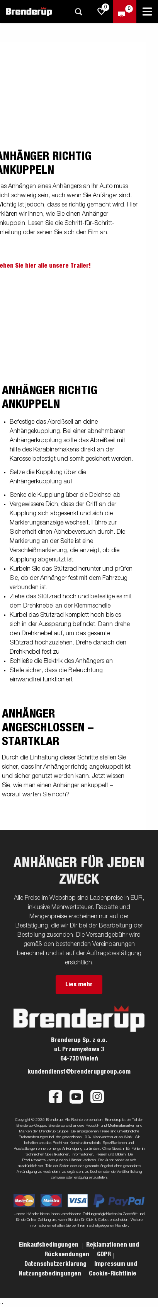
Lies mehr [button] (79, 984)
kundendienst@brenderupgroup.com (79, 1072)
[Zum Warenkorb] (124, 11)
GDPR (104, 1254)
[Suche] (78, 11)
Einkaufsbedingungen (49, 1245)
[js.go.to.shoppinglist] (101, 11)
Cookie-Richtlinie (112, 1273)
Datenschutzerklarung (56, 1264)
